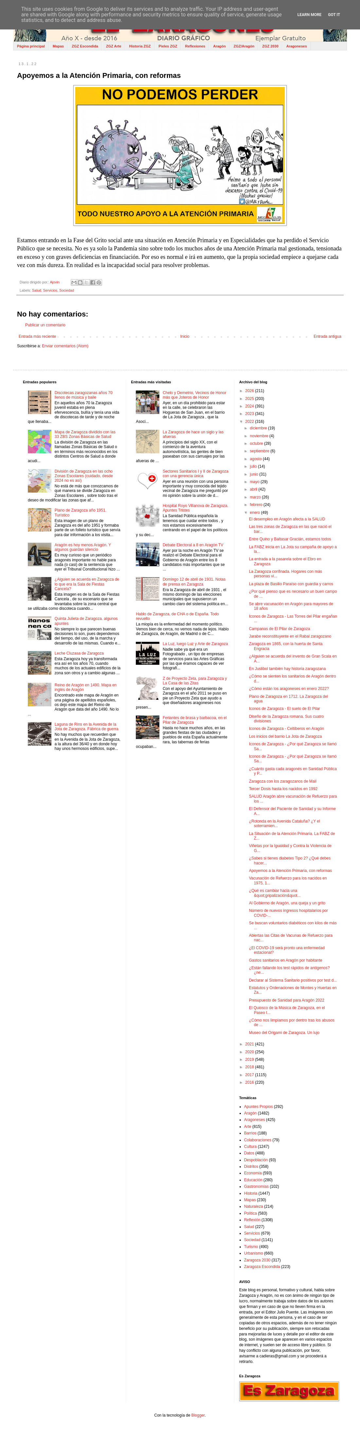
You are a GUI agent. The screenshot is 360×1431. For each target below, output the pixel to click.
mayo (255, 482)
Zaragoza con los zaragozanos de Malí (283, 781)
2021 (250, 1044)
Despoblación (256, 1160)
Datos (249, 1153)
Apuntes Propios (258, 1106)
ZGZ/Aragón (244, 46)
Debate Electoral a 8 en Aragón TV (193, 545)
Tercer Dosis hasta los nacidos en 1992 (283, 789)
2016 (250, 1082)
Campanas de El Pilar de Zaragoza (279, 628)
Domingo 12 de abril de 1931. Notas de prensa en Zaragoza (194, 581)
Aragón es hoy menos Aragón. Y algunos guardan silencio (83, 547)
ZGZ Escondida (85, 46)
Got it (334, 14)
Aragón (219, 46)
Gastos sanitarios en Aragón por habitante (285, 960)
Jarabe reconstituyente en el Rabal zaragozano (290, 636)
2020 (250, 1052)
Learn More (309, 14)
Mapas (58, 46)
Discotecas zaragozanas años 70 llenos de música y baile (84, 395)
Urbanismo (253, 1253)
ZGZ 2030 (270, 46)
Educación (253, 1180)
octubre (257, 443)
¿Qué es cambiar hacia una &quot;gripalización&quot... (275, 892)
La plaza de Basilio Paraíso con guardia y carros (291, 584)
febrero (256, 504)
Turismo (251, 1246)
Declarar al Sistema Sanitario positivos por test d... (293, 980)
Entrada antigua (327, 336)
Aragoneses (296, 46)
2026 (250, 391)
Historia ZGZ (140, 46)
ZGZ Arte (113, 46)
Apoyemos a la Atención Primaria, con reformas (290, 870)
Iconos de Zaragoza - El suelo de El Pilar (284, 708)
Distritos (251, 1166)
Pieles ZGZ (168, 46)
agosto (256, 459)
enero (255, 512)
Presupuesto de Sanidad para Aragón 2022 (286, 1000)
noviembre (259, 436)
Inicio (184, 336)
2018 (250, 1067)
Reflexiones (195, 46)
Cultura (250, 1146)
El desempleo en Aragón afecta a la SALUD (287, 519)
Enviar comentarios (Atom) (65, 346)
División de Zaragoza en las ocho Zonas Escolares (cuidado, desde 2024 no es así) (84, 476)
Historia (251, 1193)
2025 (250, 398)
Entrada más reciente (37, 336)
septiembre (260, 451)
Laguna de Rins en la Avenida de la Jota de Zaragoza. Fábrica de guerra (86, 726)
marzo (256, 497)
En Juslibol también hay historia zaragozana (287, 668)
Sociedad (66, 290)
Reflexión (252, 1220)
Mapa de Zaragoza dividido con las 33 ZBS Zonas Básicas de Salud (85, 434)
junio (255, 474)
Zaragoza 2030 (257, 1260)
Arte (247, 1126)
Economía (253, 1173)
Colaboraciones (257, 1140)
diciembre (259, 428)
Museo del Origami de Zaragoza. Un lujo (284, 1032)
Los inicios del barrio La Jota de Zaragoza (285, 736)
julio (254, 466)
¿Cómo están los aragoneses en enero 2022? (289, 688)
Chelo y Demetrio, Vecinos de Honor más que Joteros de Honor (194, 395)
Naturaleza (253, 1206)
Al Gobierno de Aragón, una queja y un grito (287, 903)
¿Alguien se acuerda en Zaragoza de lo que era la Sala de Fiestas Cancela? (87, 584)
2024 (250, 406)
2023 (250, 413)
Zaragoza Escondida (262, 1266)
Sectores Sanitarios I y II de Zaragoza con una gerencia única (195, 473)
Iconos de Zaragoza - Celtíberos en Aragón (286, 728)
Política (250, 1213)
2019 (250, 1059)
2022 (250, 421)
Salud (36, 290)
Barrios (250, 1133)
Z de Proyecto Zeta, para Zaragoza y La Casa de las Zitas (195, 680)
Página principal (31, 46)
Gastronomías (256, 1186)
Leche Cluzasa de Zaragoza (79, 653)
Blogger (198, 1415)
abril (254, 489)
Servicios (50, 290)
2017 (250, 1075)
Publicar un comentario (45, 325)
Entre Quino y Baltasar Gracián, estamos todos (290, 539)
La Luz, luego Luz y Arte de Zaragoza (195, 644)
